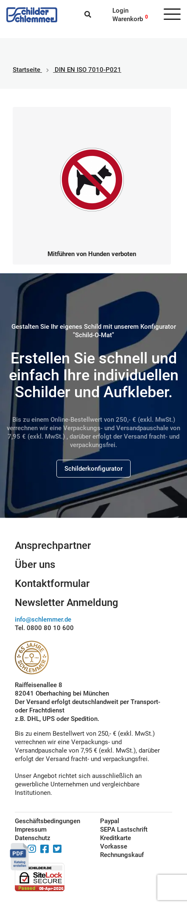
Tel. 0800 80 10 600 (44, 628)
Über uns (35, 564)
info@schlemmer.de (43, 619)
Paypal (109, 821)
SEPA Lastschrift (124, 829)
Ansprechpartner (53, 545)
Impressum (31, 829)
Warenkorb (127, 19)
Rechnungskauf (122, 855)
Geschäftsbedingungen (47, 821)
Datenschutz (32, 838)
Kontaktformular (52, 583)
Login (120, 10)
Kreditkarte (115, 838)
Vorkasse (113, 846)
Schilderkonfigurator (93, 468)
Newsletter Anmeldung (66, 603)
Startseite (26, 70)
